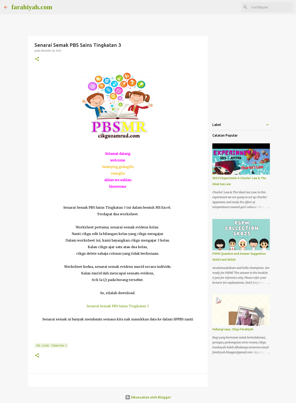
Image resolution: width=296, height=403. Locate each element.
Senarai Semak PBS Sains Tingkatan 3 (118, 306)
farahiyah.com (32, 7)
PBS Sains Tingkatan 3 (51, 345)
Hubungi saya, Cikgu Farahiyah (232, 329)
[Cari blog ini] (271, 7)
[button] (37, 59)
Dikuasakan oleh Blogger (148, 397)
